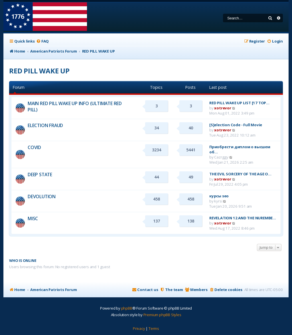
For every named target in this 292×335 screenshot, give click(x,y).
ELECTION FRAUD (45, 125)
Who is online (22, 260)
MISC (33, 218)
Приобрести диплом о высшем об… (239, 149)
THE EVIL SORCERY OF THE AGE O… (240, 173)
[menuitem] (42, 41)
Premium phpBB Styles (162, 314)
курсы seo (219, 195)
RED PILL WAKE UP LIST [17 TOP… (239, 102)
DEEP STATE (40, 174)
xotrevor (222, 108)
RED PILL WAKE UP (39, 70)
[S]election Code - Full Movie (235, 124)
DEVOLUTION (42, 196)
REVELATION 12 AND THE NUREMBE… (242, 217)
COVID (34, 147)
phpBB (126, 308)
